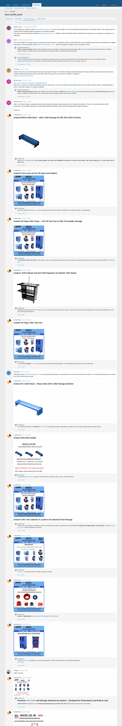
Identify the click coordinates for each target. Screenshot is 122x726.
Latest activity (41, 18)
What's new (25, 5)
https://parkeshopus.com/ (48, 33)
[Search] (113, 5)
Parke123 (17, 372)
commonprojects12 (23, 47)
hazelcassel (18, 80)
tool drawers (34, 363)
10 (16, 22)
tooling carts (26, 660)
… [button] (13, 22)
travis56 (16, 69)
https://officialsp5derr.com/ (46, 44)
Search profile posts (31, 8)
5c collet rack (43, 426)
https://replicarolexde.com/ (43, 29)
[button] (19, 5)
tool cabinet (21, 662)
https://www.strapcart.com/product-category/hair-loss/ (30, 83)
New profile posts (19, 8)
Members (37, 5)
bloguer (16, 670)
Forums (15, 5)
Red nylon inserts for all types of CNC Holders (44, 616)
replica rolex (18, 27)
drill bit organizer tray (38, 310)
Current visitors (9, 8)
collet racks (29, 476)
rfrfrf (15, 40)
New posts (18, 18)
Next (20, 22)
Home (8, 5)
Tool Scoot (20, 571)
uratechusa (17, 114)
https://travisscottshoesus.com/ (23, 76)
